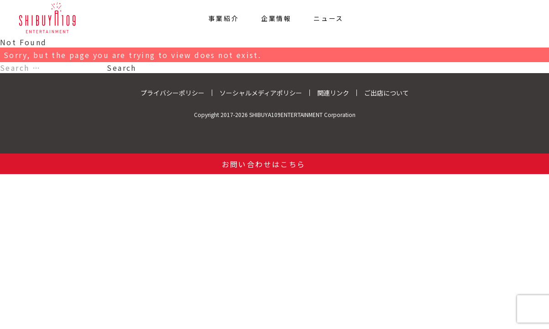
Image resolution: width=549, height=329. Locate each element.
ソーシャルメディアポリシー (261, 92)
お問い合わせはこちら (264, 164)
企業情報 (276, 18)
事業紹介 (224, 18)
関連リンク (333, 92)
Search (121, 67)
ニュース (329, 18)
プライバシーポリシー (172, 92)
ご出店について (386, 92)
